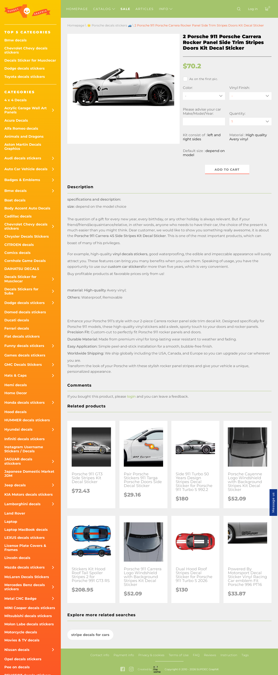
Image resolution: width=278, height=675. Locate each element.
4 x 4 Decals (15, 100)
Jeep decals (15, 485)
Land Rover (14, 513)
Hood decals (15, 412)
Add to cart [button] (227, 170)
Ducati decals (16, 320)
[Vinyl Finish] (250, 96)
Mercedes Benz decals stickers (24, 587)
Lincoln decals (17, 558)
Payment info (124, 655)
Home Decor (15, 393)
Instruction (228, 655)
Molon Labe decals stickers (29, 624)
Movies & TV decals (22, 640)
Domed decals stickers (25, 312)
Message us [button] (273, 502)
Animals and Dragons (24, 136)
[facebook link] (122, 669)
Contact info (99, 655)
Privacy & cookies (151, 655)
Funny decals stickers (24, 346)
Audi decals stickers (22, 158)
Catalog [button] (104, 9)
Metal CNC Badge (20, 599)
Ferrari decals (16, 328)
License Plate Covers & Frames (25, 548)
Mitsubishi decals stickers (28, 616)
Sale (125, 9)
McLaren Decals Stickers (26, 577)
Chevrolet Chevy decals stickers (26, 50)
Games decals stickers (24, 355)
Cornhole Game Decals (25, 261)
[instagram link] (131, 669)
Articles (145, 9)
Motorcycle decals (20, 632)
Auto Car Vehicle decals (26, 169)
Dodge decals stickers (24, 68)
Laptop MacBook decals (26, 530)
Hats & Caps (15, 375)
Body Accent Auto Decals (27, 208)
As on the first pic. (200, 79)
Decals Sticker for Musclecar (30, 60)
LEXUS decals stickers (24, 538)
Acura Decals (16, 120)
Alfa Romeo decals (21, 128)
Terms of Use (179, 655)
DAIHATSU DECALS (21, 269)
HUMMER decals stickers (27, 420)
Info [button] (165, 9)
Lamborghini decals (22, 504)
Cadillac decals (18, 216)
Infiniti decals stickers (24, 439)
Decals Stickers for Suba (21, 291)
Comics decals (17, 253)
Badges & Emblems (22, 180)
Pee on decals (17, 667)
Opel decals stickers (22, 659)
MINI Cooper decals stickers (29, 608)
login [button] (131, 396)
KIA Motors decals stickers (28, 494)
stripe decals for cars (90, 635)
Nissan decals (17, 650)
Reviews (210, 655)
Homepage (77, 9)
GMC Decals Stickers (23, 365)
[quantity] (250, 121)
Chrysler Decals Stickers (26, 236)
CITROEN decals (19, 245)
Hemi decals (15, 385)
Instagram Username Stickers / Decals (23, 449)
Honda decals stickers (24, 402)
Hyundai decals (18, 429)
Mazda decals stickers (24, 567)
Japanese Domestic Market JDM (29, 473)
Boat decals (15, 200)
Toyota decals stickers (24, 77)
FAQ (196, 655)
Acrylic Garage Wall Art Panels (25, 110)
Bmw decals (15, 40)
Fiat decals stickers (22, 336)
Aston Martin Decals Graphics (22, 146)
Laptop (10, 522)
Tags (245, 655)
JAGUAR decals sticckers (18, 461)
